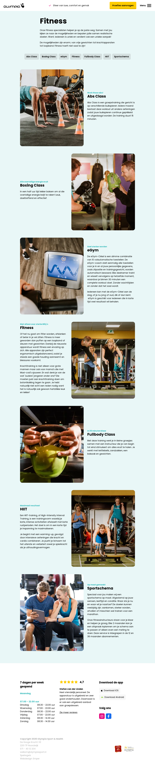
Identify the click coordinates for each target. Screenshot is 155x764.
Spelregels (25, 755)
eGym (64, 56)
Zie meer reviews (68, 712)
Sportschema (121, 56)
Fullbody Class (92, 56)
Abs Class (31, 56)
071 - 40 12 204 (28, 748)
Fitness (76, 56)
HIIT (107, 56)
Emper (36, 758)
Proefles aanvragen (123, 5)
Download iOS (109, 690)
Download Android (112, 697)
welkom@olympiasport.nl (33, 752)
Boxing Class (49, 56)
